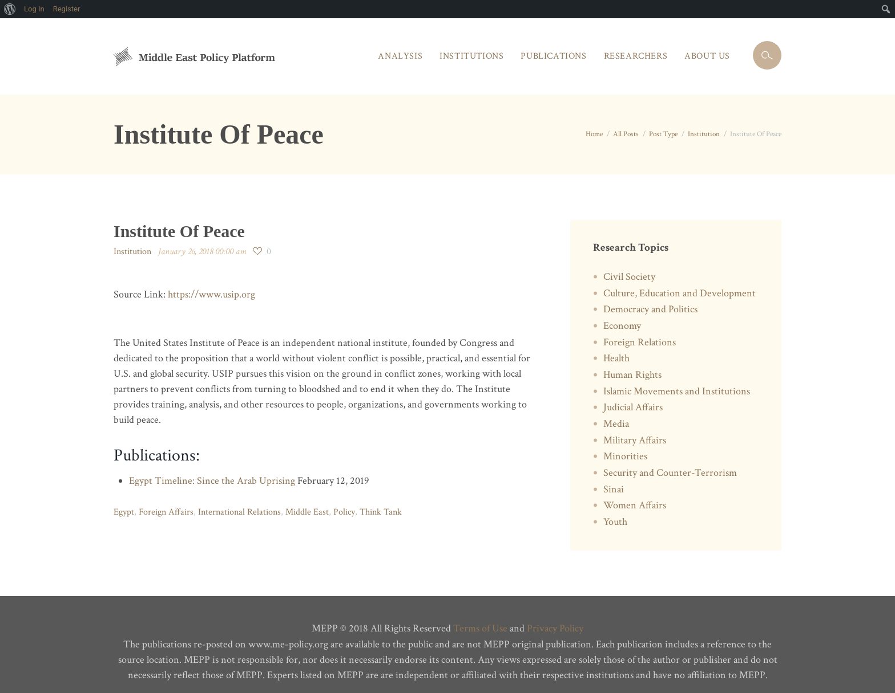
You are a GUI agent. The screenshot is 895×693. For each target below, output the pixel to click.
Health (616, 354)
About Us (707, 56)
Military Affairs (634, 434)
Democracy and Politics (650, 307)
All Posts (626, 133)
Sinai (613, 481)
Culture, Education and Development (679, 292)
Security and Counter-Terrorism (670, 465)
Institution (704, 133)
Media (616, 418)
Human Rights (632, 370)
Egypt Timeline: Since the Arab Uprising (212, 479)
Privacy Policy (555, 618)
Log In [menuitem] (34, 9)
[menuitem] (10, 9)
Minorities (625, 449)
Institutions (471, 56)
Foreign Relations (639, 339)
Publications (553, 56)
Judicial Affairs (633, 402)
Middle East (307, 510)
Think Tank (380, 510)
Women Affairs (634, 497)
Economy (622, 323)
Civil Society (629, 276)
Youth (615, 512)
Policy (343, 510)
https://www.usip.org (211, 293)
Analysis (400, 56)
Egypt (124, 510)
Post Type (663, 133)
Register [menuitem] (66, 9)
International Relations (239, 510)
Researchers (636, 56)
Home (594, 133)
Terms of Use (480, 618)
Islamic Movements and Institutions (676, 386)
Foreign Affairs (166, 510)
